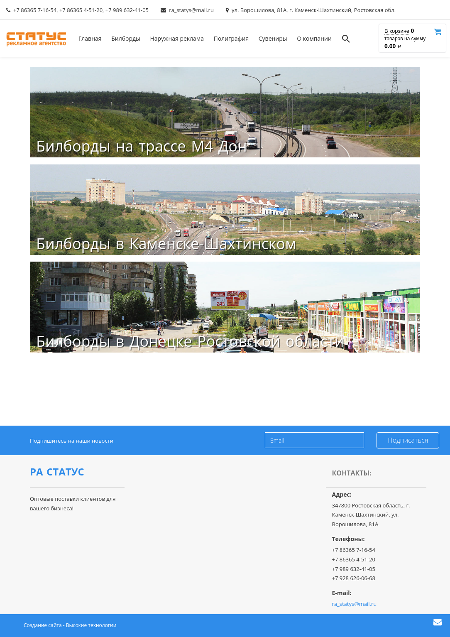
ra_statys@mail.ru (191, 10)
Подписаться (408, 440)
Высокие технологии (91, 625)
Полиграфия (231, 38)
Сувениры (273, 38)
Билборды (125, 38)
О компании (314, 38)
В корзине (396, 31)
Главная (90, 38)
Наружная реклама (177, 38)
